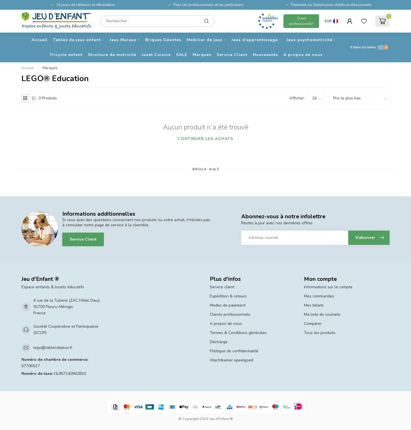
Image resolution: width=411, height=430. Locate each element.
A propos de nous (303, 54)
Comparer (313, 323)
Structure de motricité (112, 54)
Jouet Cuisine (156, 54)
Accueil (40, 40)
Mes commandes (319, 296)
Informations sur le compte (328, 287)
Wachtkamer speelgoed (231, 360)
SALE (181, 54)
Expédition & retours (228, 296)
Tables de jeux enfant (77, 40)
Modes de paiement (227, 305)
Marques (202, 54)
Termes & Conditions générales (238, 332)
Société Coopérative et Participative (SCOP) (65, 329)
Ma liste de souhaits (322, 314)
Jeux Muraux (123, 40)
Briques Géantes (163, 40)
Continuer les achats (205, 138)
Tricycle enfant (66, 54)
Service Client (232, 54)
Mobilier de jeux (205, 40)
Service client (222, 287)
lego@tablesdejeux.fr (52, 347)
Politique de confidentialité (234, 351)
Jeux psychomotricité (310, 40)
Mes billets (314, 305)
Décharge (218, 342)
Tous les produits (319, 332)
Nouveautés (265, 54)
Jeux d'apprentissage (254, 40)
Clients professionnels (230, 314)
